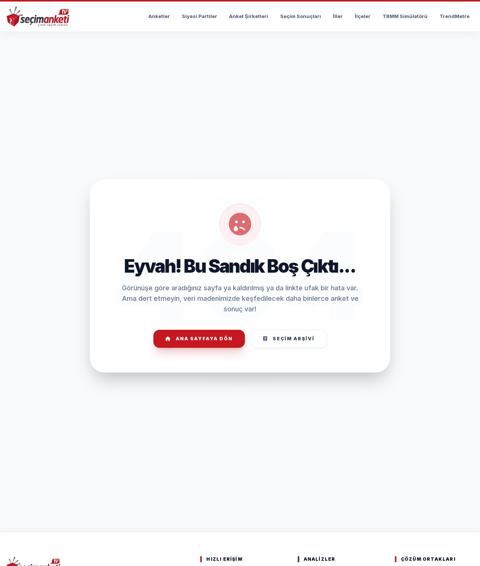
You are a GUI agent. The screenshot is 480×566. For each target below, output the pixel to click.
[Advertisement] (240, 55)
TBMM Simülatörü (405, 16)
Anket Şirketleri (248, 16)
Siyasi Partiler (199, 16)
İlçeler (362, 16)
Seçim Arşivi (289, 338)
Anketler (159, 16)
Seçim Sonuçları (300, 16)
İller (338, 16)
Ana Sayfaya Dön (199, 338)
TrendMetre (455, 16)
